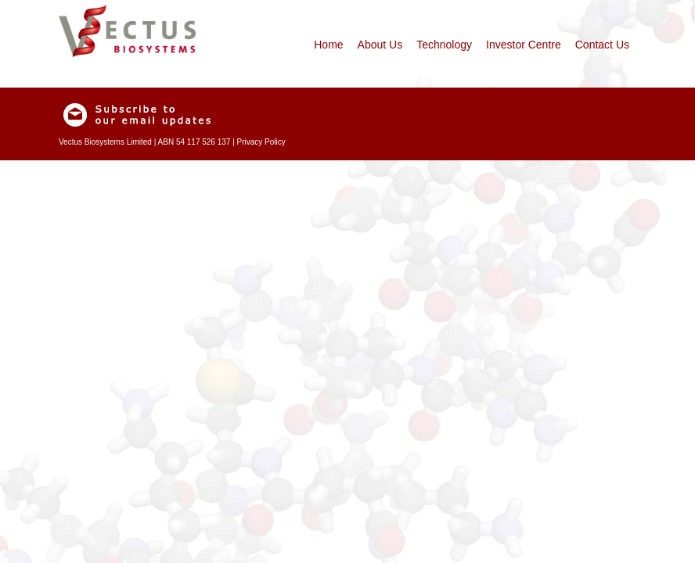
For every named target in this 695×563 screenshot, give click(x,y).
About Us (380, 44)
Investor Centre (523, 44)
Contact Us (602, 44)
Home (328, 44)
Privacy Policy (261, 142)
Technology (444, 44)
